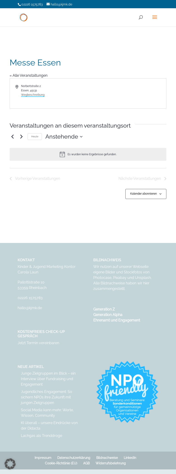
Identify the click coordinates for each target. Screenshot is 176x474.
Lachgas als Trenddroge (41, 435)
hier (146, 283)
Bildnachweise (107, 458)
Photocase (102, 277)
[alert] (88, 154)
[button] (10, 464)
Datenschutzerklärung (73, 458)
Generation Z (104, 309)
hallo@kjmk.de (30, 308)
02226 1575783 (30, 298)
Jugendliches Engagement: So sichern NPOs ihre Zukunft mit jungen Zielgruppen (46, 397)
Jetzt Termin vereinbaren (38, 343)
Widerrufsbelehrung (111, 463)
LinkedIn (130, 458)
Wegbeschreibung (32, 94)
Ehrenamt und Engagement (116, 320)
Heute (34, 136)
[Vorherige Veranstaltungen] (12, 136)
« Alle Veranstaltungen (28, 75)
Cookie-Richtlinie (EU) (61, 463)
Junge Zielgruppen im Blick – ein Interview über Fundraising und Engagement (48, 379)
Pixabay (119, 277)
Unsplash (143, 277)
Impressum (43, 458)
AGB (86, 463)
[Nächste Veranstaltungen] (21, 136)
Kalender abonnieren (143, 193)
